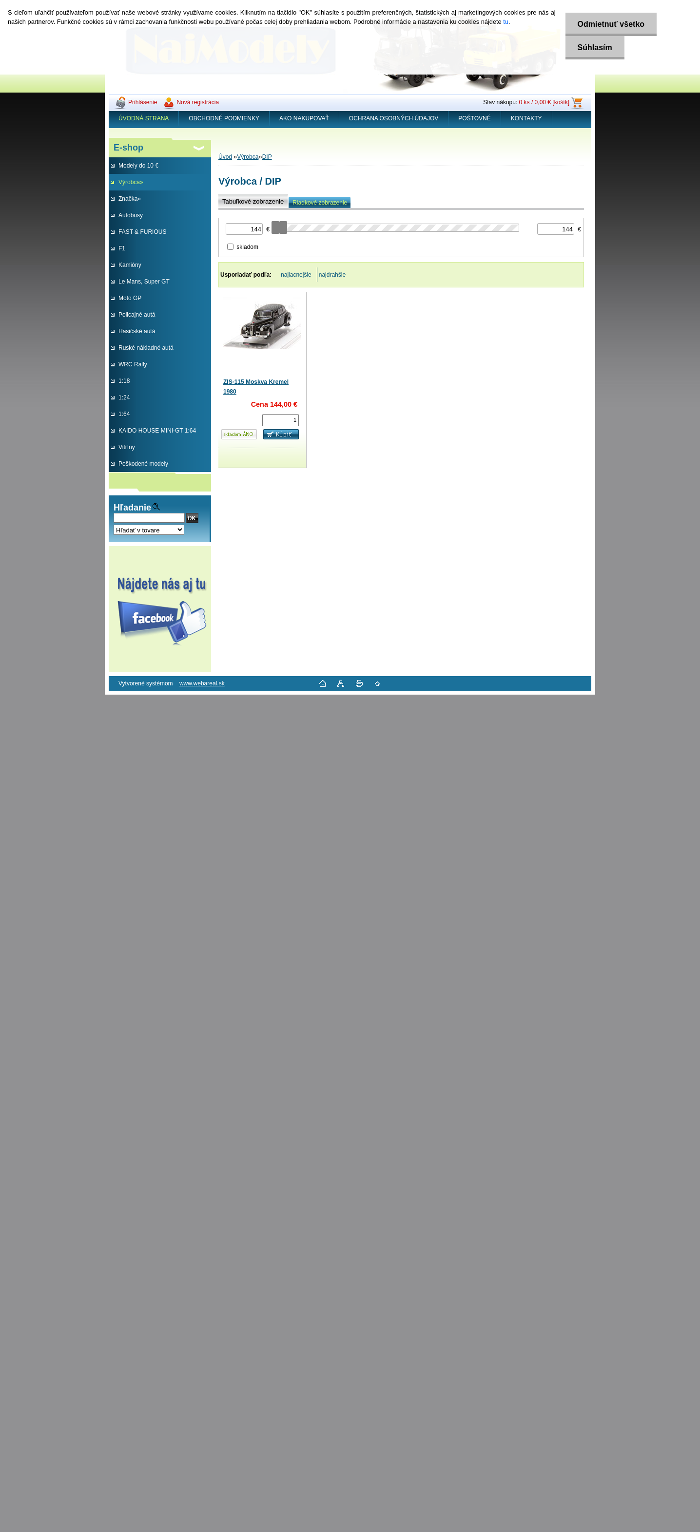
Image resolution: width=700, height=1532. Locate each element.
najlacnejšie (296, 274)
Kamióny (129, 265)
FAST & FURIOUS (142, 231)
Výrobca (247, 156)
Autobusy (130, 215)
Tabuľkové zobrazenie (253, 201)
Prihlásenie (142, 102)
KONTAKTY (526, 118)
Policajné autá (136, 314)
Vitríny (126, 447)
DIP (267, 156)
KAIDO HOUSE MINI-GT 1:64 (157, 430)
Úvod (225, 156)
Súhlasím (595, 47)
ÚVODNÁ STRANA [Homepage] (143, 118)
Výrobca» (130, 182)
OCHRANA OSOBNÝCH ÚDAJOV (393, 118)
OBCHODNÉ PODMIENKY (224, 118)
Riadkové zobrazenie (319, 202)
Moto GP (129, 298)
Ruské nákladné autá (146, 347)
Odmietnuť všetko (611, 24)
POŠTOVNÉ (474, 118)
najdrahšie (332, 274)
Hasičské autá (136, 331)
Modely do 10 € (138, 165)
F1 (121, 248)
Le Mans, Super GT (144, 281)
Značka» (129, 198)
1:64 (124, 414)
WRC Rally (132, 364)
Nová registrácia (197, 102)
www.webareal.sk (202, 683)
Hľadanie (132, 507)
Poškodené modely (143, 463)
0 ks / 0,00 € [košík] (544, 102)
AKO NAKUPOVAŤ (304, 118)
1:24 (124, 397)
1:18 (124, 381)
